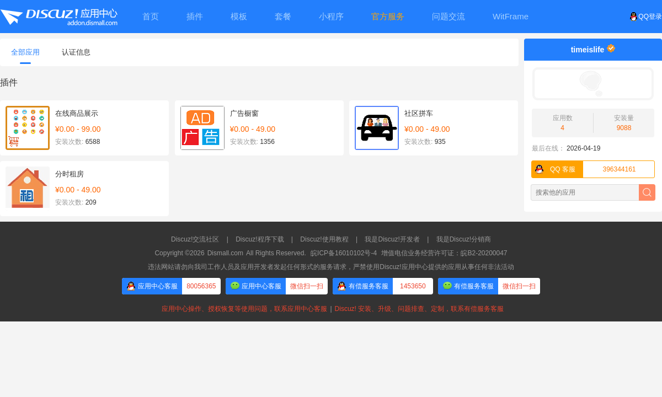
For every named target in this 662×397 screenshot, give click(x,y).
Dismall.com (225, 253)
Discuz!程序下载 (260, 239)
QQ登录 (645, 16)
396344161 (584, 169)
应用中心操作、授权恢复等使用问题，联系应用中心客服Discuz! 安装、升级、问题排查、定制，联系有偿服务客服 (331, 309)
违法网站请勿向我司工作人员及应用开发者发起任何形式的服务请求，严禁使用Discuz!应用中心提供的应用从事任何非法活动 (331, 267)
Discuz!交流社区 (195, 239)
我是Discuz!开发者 (392, 239)
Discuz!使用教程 (324, 239)
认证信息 (76, 52)
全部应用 (25, 56)
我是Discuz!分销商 (463, 239)
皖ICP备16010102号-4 (344, 253)
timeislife (588, 49)
